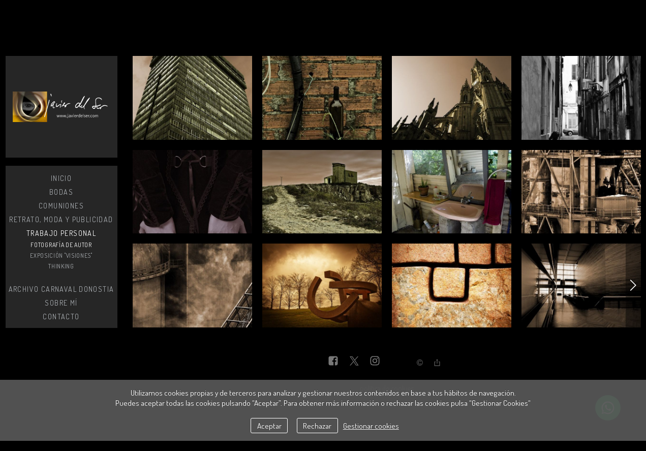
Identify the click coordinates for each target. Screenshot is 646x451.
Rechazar (317, 425)
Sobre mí (61, 302)
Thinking (61, 266)
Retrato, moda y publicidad (61, 219)
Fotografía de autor (60, 245)
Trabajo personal (61, 233)
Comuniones (61, 205)
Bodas (61, 192)
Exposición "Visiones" (61, 255)
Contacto (61, 316)
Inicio (61, 178)
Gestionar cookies (371, 425)
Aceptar (269, 425)
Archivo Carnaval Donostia (61, 289)
